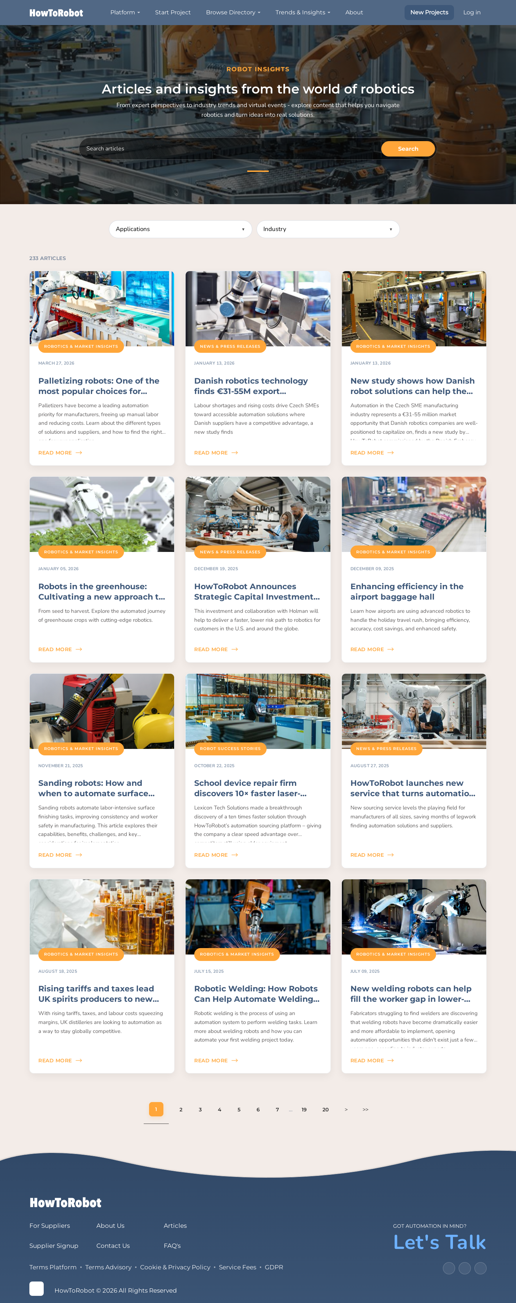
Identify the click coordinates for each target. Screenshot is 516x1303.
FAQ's (171, 1245)
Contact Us (113, 1245)
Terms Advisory (108, 1267)
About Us (110, 1225)
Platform (122, 12)
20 (325, 1109)
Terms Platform (53, 1267)
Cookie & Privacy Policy (175, 1267)
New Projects (429, 12)
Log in (472, 12)
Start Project (173, 12)
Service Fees (237, 1267)
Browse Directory (230, 12)
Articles (174, 1225)
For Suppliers (49, 1225)
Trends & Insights (300, 12)
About (354, 12)
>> (365, 1109)
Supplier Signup (53, 1245)
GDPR (274, 1267)
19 (304, 1109)
